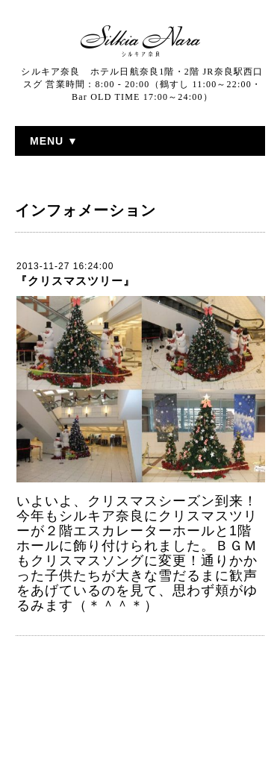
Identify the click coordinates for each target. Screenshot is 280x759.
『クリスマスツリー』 (75, 280)
